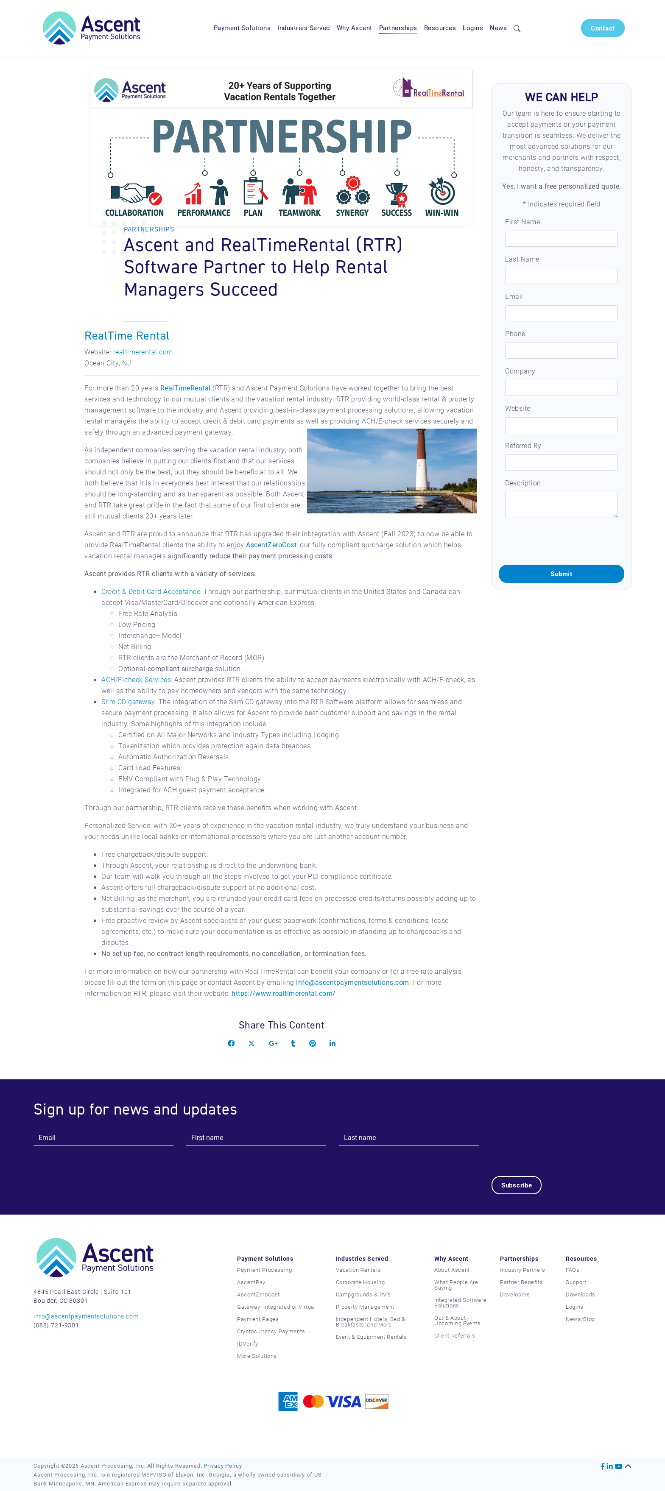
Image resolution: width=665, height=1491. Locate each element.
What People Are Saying (456, 1284)
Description (523, 482)
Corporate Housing (360, 1282)
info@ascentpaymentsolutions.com (352, 982)
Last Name (522, 258)
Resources (440, 27)
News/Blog (580, 1319)
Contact (603, 28)
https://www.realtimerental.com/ (284, 993)
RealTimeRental (185, 387)
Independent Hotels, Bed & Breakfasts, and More (370, 1321)
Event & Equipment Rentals (371, 1337)
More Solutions (257, 1356)
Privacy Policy (223, 1465)
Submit (561, 573)
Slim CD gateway (128, 701)
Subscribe (516, 1185)
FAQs (573, 1270)
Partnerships (398, 27)
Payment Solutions (242, 27)
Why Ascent (354, 27)
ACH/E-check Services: (137, 679)
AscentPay (251, 1282)
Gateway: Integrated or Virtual (276, 1306)
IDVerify (247, 1343)
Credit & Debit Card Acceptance (150, 591)
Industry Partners (522, 1270)
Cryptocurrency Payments (271, 1331)
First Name (522, 221)
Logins (473, 27)
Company (520, 370)
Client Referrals (454, 1335)
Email (514, 296)
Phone (515, 333)
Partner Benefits (521, 1282)
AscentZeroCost (271, 544)
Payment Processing (264, 1270)
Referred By (523, 445)
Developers (515, 1294)
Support (576, 1282)
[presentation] (563, 541)
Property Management (365, 1306)
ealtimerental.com (144, 351)
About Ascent (452, 1270)
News (498, 27)
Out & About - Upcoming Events (457, 1320)
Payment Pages (258, 1319)
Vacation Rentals (358, 1270)
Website (518, 408)
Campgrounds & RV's (363, 1294)
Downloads (580, 1294)
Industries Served (303, 27)
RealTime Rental (127, 335)
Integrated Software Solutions (460, 1302)
